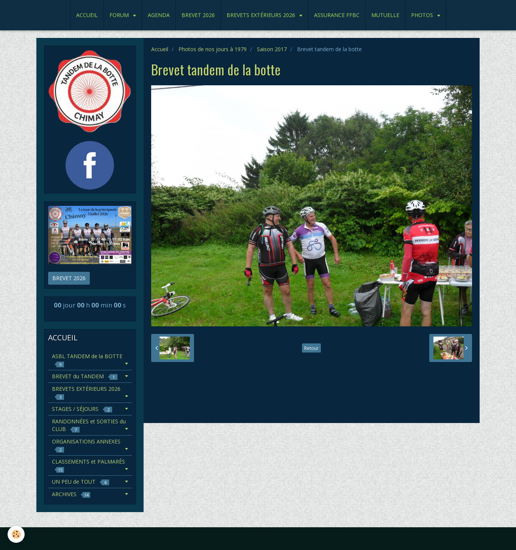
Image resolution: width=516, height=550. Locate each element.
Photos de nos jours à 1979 (212, 49)
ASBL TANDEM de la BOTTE (87, 360)
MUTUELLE (385, 15)
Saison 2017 (272, 49)
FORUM (119, 15)
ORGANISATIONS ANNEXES (86, 445)
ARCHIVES (71, 494)
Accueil (159, 49)
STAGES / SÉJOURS (82, 408)
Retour (311, 348)
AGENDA (159, 15)
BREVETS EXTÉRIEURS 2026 (262, 15)
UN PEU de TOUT (80, 481)
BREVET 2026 (198, 15)
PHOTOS (423, 15)
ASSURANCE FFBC (337, 15)
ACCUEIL (87, 15)
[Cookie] (16, 534)
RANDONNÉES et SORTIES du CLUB (89, 425)
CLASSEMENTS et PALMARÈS (88, 465)
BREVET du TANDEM (84, 376)
